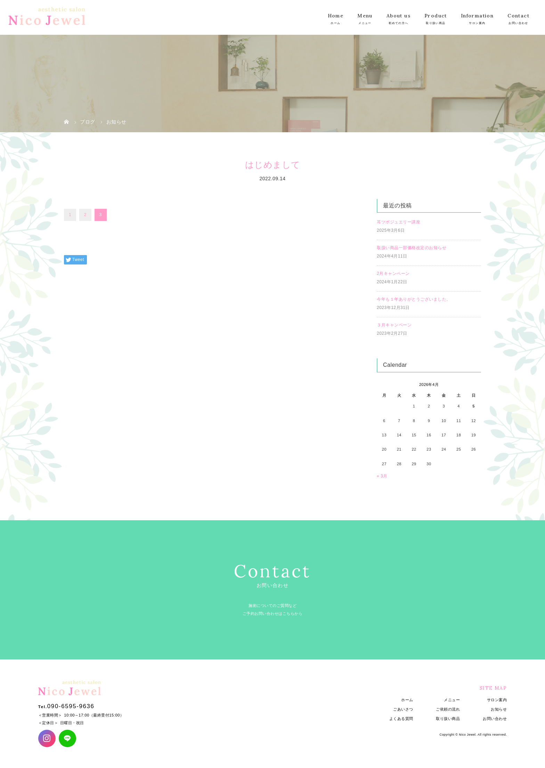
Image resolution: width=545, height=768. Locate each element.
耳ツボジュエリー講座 (398, 222)
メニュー (452, 700)
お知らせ (499, 709)
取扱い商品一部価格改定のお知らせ (411, 247)
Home (336, 16)
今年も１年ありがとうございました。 (414, 299)
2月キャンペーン (393, 273)
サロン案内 (497, 700)
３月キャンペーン (394, 325)
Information (477, 16)
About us (398, 16)
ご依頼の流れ (448, 709)
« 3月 (382, 476)
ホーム (407, 700)
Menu (365, 16)
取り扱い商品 (448, 718)
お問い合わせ (495, 718)
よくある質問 (401, 718)
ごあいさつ (403, 709)
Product (435, 16)
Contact (518, 16)
